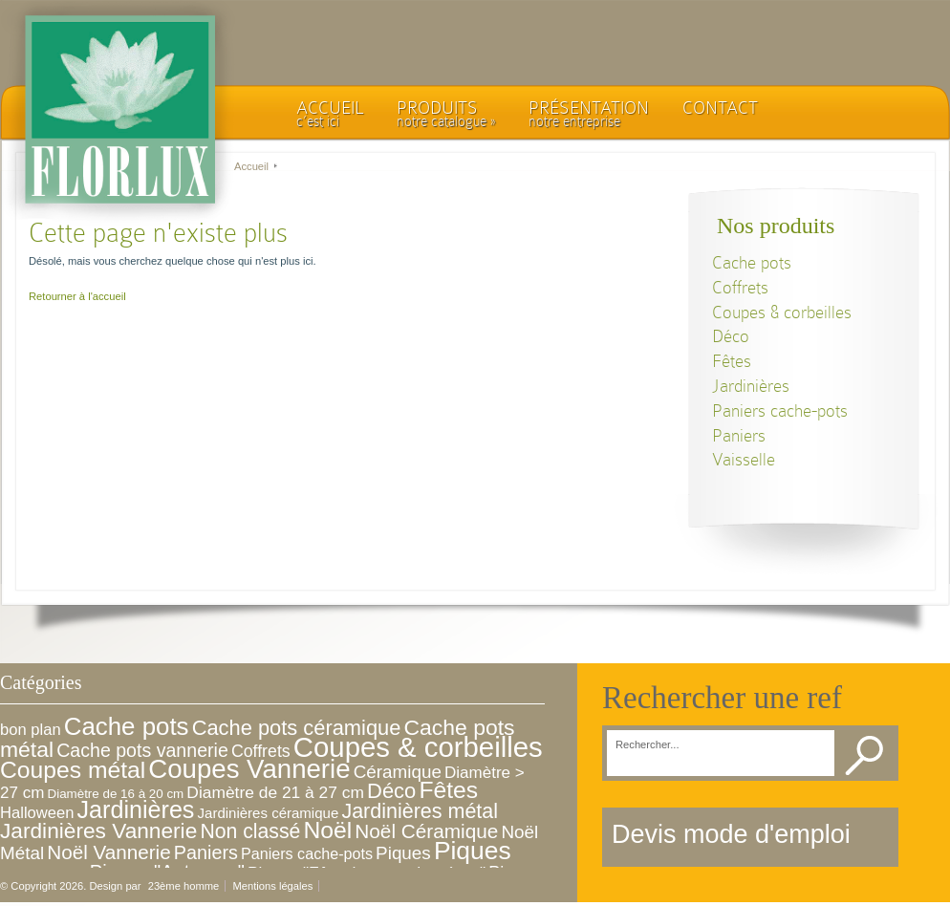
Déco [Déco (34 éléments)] (391, 791)
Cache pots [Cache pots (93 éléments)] (126, 726)
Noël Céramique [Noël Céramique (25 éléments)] (426, 831)
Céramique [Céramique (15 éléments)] (398, 772)
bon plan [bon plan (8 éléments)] (30, 730)
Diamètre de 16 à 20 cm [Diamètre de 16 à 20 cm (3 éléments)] (116, 794)
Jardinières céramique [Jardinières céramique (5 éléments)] (268, 813)
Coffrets (740, 287)
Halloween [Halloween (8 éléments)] (37, 813)
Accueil (251, 166)
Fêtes (731, 361)
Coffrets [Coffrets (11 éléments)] (261, 751)
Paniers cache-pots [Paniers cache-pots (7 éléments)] (307, 853)
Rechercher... (647, 745)
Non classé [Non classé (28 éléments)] (250, 831)
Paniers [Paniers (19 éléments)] (206, 852)
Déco (730, 336)
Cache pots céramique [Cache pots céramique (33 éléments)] (296, 728)
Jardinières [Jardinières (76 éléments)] (136, 809)
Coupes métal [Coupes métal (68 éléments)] (72, 770)
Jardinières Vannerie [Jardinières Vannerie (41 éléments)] (98, 830)
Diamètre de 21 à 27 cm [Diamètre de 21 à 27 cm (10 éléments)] (275, 792)
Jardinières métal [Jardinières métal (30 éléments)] (419, 811)
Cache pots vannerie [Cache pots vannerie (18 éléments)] (142, 750)
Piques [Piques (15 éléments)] (403, 853)
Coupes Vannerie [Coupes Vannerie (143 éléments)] (249, 769)
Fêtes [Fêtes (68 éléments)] (448, 790)
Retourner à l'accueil (77, 296)
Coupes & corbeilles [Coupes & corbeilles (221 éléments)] (418, 747)
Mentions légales (272, 886)
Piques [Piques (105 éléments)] (472, 850)
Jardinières (750, 386)
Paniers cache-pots (780, 410)
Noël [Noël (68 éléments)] (327, 830)
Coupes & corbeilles (782, 312)
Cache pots (751, 262)
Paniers (739, 435)
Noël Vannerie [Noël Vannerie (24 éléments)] (108, 852)
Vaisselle (743, 459)
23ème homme (184, 886)
